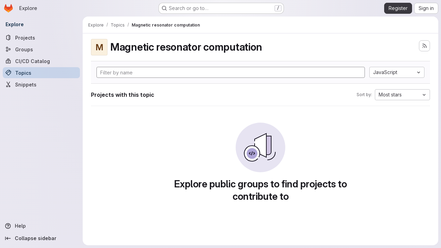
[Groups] (41, 49)
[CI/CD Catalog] (41, 60)
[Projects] (41, 37)
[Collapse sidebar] (41, 238)
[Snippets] (41, 84)
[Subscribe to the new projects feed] (424, 45)
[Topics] (41, 72)
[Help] (41, 225)
